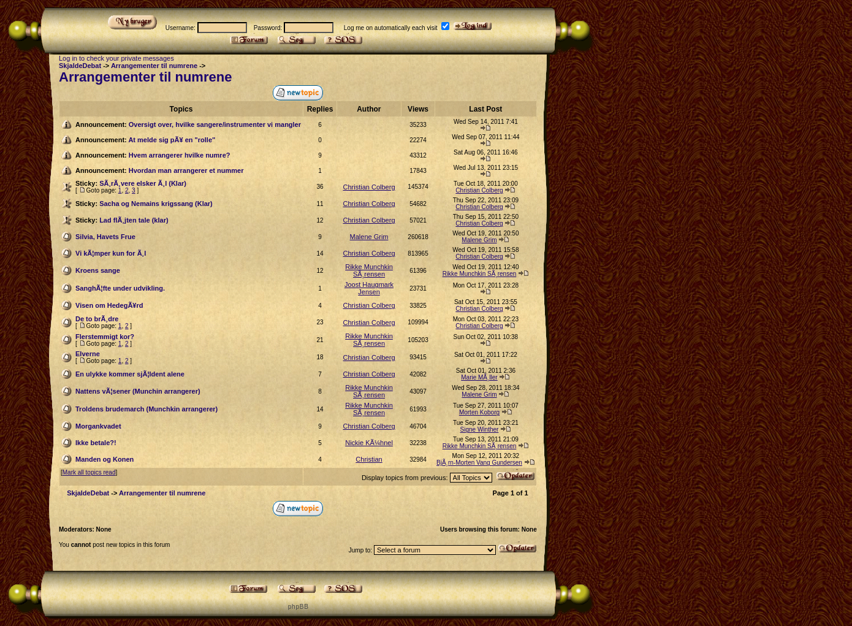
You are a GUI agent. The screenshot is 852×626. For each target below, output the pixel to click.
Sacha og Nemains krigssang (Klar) (156, 203)
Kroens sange (97, 270)
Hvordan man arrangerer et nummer (186, 170)
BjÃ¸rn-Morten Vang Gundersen (479, 462)
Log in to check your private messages (116, 58)
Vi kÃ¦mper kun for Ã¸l (110, 253)
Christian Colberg (369, 187)
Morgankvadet (98, 426)
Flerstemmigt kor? (104, 336)
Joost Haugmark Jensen (369, 288)
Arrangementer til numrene (154, 65)
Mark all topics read (89, 472)
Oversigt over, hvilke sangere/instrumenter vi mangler (215, 124)
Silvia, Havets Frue (105, 236)
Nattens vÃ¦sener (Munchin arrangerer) (137, 391)
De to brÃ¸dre (96, 319)
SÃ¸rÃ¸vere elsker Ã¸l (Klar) (142, 183)
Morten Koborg (479, 412)
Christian (369, 459)
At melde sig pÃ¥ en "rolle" (171, 139)
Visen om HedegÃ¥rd (109, 305)
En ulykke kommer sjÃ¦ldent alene (129, 374)
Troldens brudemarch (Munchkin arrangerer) (146, 409)
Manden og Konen (104, 459)
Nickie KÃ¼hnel (369, 442)
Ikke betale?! (95, 442)
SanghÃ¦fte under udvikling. (120, 288)
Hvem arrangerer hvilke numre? (179, 155)
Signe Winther (479, 429)
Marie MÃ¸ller (479, 377)
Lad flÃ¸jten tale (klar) (133, 220)
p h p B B (298, 606)
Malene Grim (369, 236)
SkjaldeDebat (80, 65)
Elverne (87, 353)
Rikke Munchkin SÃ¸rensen (369, 270)
